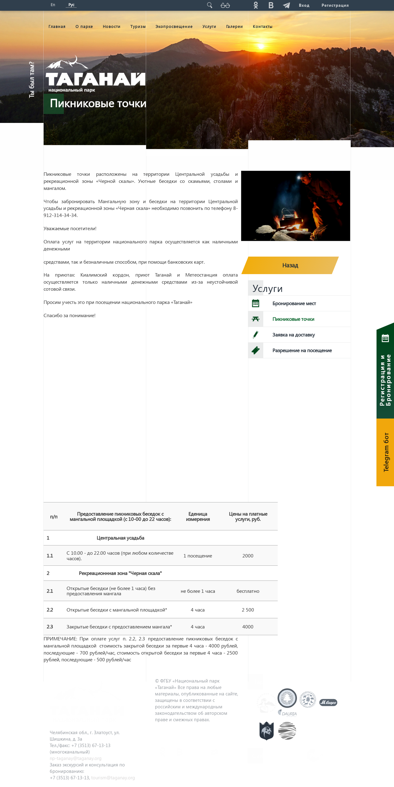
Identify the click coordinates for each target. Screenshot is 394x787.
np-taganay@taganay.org (76, 758)
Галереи (234, 26)
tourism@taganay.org (113, 777)
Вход (304, 5)
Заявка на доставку (293, 334)
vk (271, 5)
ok (255, 5)
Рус (71, 4)
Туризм (138, 26)
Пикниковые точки (293, 319)
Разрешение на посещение (302, 350)
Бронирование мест (294, 303)
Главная (57, 26)
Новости (112, 26)
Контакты (262, 26)
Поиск (209, 5)
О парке (84, 26)
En (53, 4)
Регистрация (335, 5)
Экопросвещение (174, 26)
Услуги (209, 26)
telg (286, 5)
